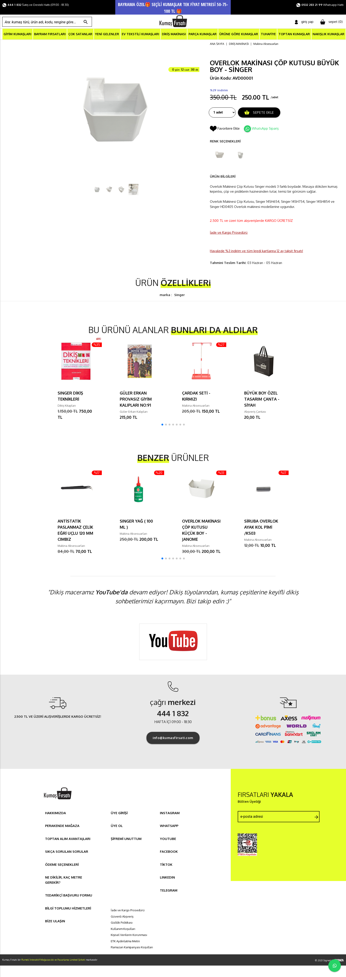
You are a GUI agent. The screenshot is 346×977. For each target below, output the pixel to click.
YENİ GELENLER (107, 34)
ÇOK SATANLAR (80, 34)
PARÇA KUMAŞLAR (203, 34)
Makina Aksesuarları (265, 44)
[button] (162, 425)
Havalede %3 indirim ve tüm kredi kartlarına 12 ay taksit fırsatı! (256, 251)
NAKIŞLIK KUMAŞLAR (328, 34)
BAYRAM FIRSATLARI (50, 34)
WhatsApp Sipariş (265, 129)
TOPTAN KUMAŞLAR (294, 34)
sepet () (331, 22)
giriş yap (304, 22)
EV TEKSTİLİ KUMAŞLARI (140, 34)
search (85, 22)
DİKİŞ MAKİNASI (174, 34)
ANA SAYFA (217, 44)
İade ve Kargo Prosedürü (229, 233)
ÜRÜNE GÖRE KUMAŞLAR (238, 34)
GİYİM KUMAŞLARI (17, 34)
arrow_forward (316, 817)
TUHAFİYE (268, 34)
